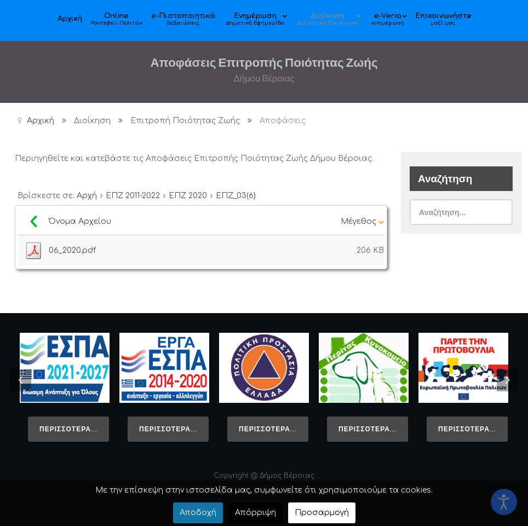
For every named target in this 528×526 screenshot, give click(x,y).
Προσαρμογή (322, 512)
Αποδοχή (198, 512)
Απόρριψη (255, 512)
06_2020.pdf (72, 250)
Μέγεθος (362, 221)
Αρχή (87, 196)
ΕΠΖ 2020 (188, 196)
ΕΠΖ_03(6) (236, 196)
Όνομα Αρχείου (81, 221)
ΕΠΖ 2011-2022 (133, 196)
